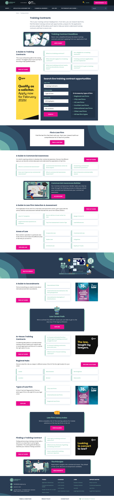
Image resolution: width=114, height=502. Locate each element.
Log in (86, 2)
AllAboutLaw (10, 3)
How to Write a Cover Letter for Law (56, 216)
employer (47, 98)
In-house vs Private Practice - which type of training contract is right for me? (57, 339)
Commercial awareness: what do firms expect (56, 166)
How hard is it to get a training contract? (83, 67)
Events (7, 8)
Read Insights (58, 471)
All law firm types (81, 114)
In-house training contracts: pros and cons (56, 346)
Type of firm (48, 90)
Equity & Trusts (78, 246)
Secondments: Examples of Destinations (55, 298)
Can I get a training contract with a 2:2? (56, 439)
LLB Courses (61, 488)
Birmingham (78, 371)
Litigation (77, 239)
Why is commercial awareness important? (56, 173)
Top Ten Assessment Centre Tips (56, 222)
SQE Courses (61, 482)
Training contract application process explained (83, 60)
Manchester (50, 371)
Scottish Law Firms (81, 105)
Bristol (48, 378)
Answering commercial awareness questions (81, 166)
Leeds (20, 371)
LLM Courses (61, 485)
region (46, 105)
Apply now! (58, 43)
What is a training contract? (55, 53)
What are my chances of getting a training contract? (57, 446)
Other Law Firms (80, 111)
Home (17, 13)
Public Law (49, 239)
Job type (47, 83)
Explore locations (89, 364)
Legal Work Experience (94, 491)
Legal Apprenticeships (79, 491)
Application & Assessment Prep (21, 8)
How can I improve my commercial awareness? (29, 173)
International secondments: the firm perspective (57, 291)
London (20, 378)
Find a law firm (57, 142)
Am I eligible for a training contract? (82, 53)
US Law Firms (79, 102)
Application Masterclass (48, 482)
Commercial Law (79, 233)
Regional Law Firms (81, 96)
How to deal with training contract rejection (55, 452)
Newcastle (77, 378)
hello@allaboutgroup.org (20, 484)
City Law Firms (80, 99)
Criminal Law (50, 246)
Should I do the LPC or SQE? (49, 489)
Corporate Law (51, 233)
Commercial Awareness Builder (48, 486)
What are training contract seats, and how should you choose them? (57, 67)
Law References (79, 222)
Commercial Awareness (41, 8)
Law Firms (91, 488)
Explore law (23, 247)
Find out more (23, 69)
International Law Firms (83, 108)
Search (105, 8)
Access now (58, 196)
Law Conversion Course (63, 491)
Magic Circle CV (79, 216)
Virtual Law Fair (93, 482)
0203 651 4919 (17, 487)
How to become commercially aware (83, 173)
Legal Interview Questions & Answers (27, 222)
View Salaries (57, 428)
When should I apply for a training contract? (57, 60)
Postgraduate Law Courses (68, 8)
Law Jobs (54, 8)
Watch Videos (28, 271)
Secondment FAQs (53, 285)
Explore (57, 327)
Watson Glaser (45, 492)
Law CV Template (24, 216)
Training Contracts (78, 485)
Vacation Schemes (78, 482)
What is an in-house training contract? (56, 352)
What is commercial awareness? (28, 167)
